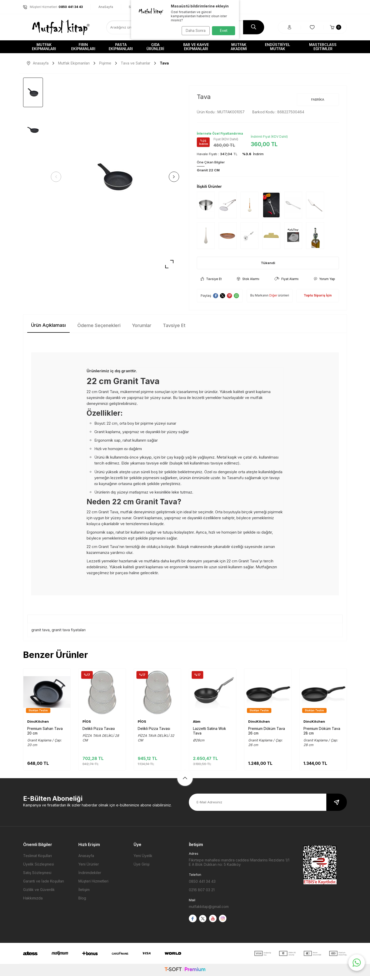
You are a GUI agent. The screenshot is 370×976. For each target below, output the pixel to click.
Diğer (273, 295)
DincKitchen (38, 721)
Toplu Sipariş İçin (318, 295)
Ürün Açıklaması (48, 325)
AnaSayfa (105, 7)
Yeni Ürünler (88, 864)
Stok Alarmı (248, 279)
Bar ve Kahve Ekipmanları (196, 46)
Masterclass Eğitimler (323, 46)
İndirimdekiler (89, 872)
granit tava (40, 629)
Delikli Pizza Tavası (98, 728)
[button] (58, 177)
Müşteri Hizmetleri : (53, 7)
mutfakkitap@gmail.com (209, 906)
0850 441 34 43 (202, 881)
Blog (82, 898)
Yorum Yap (324, 279)
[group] (115, 177)
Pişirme (105, 63)
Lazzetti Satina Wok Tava (209, 730)
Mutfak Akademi (239, 46)
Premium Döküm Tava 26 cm (266, 730)
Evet (223, 30)
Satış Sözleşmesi (37, 872)
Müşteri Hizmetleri (93, 881)
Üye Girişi (142, 864)
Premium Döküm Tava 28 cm (321, 730)
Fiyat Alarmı (286, 279)
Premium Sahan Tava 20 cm (45, 730)
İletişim (84, 889)
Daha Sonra (194, 30)
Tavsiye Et (211, 279)
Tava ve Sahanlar (135, 63)
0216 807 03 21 (202, 890)
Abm (196, 721)
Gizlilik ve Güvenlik (39, 889)
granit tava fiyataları (69, 629)
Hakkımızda (33, 898)
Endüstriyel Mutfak (277, 46)
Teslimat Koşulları (37, 855)
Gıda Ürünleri (155, 46)
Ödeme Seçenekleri (99, 325)
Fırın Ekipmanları (83, 46)
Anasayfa (38, 63)
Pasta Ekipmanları (121, 46)
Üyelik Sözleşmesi (38, 864)
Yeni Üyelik (143, 855)
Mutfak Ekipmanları (44, 46)
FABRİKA (317, 99)
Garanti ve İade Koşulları (43, 881)
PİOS (86, 721)
